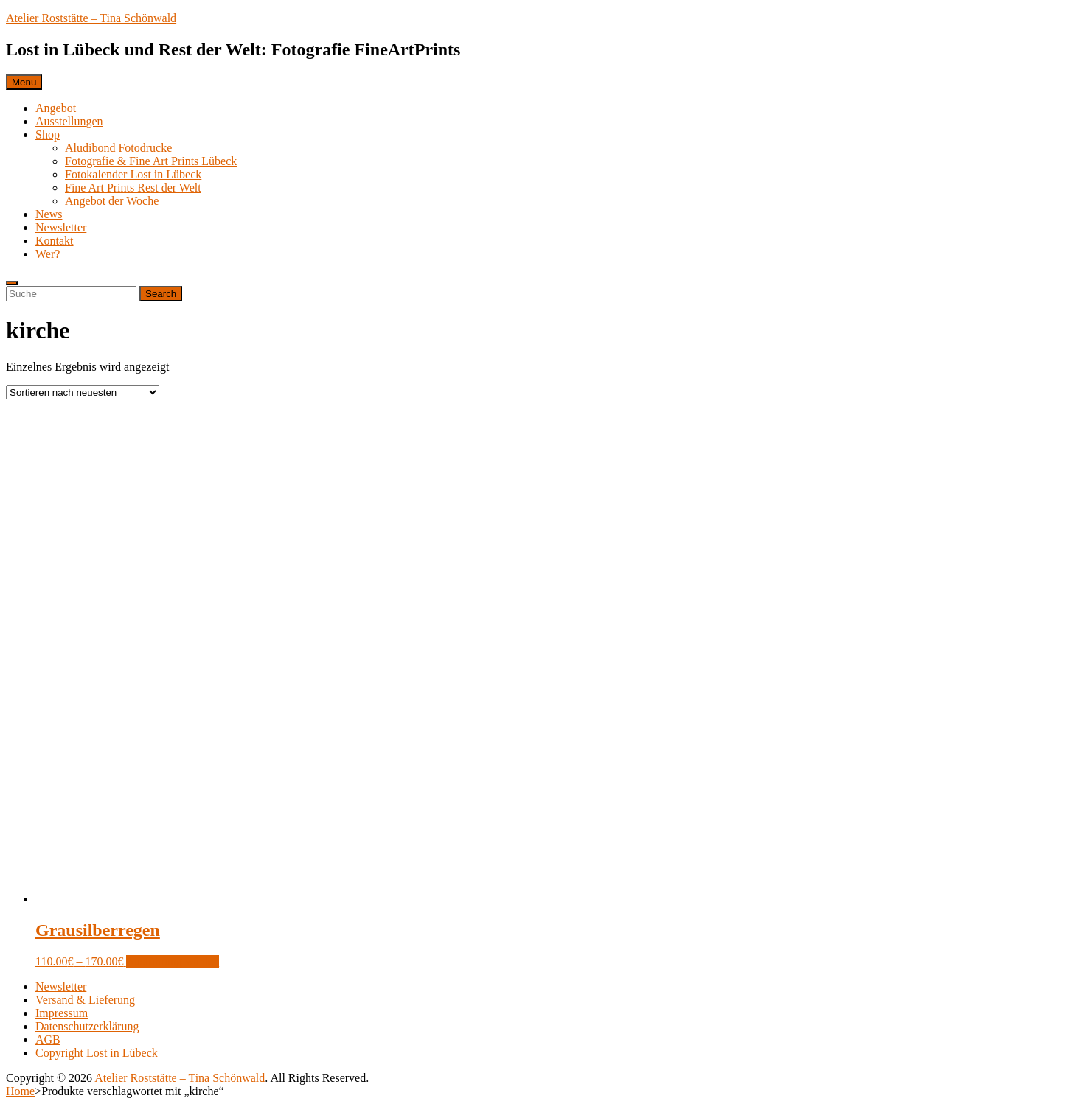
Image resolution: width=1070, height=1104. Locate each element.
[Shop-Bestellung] (82, 392)
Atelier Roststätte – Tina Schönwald (91, 18)
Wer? (47, 254)
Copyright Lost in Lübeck (96, 1053)
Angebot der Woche (112, 201)
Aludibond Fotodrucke (118, 148)
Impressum (61, 1013)
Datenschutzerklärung (87, 1026)
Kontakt (54, 240)
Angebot (55, 108)
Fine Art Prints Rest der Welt (133, 187)
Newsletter (60, 227)
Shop (47, 134)
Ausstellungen (69, 121)
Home (20, 1091)
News (48, 214)
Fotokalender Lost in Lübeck (133, 174)
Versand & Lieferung (85, 999)
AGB (47, 1039)
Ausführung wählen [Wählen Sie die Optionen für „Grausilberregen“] (173, 961)
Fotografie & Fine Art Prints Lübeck (151, 161)
